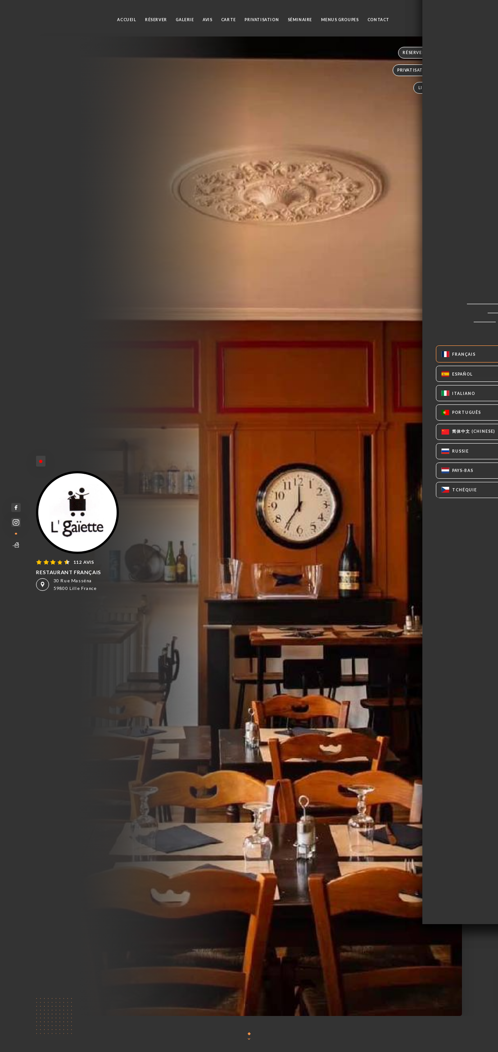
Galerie (185, 19)
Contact (378, 19)
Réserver (156, 19)
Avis (207, 19)
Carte (228, 19)
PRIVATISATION (261, 19)
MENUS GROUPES (340, 19)
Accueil (126, 19)
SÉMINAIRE (300, 19)
